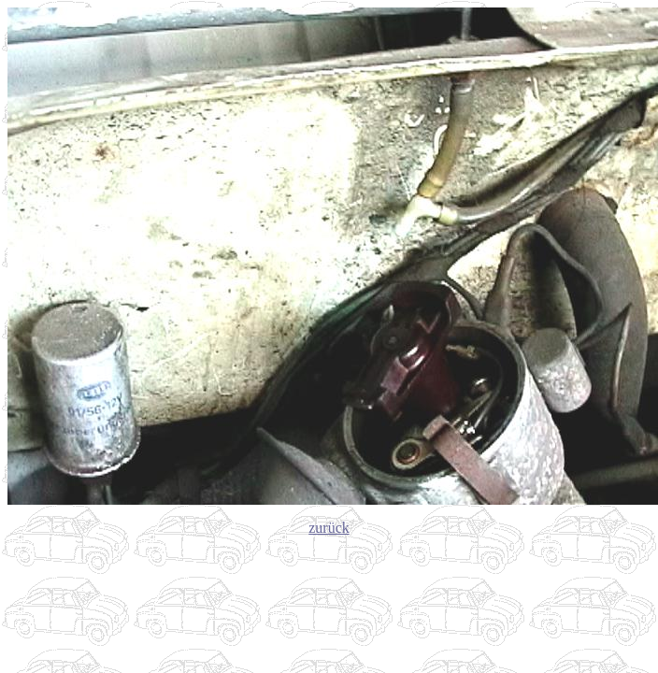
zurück (329, 528)
